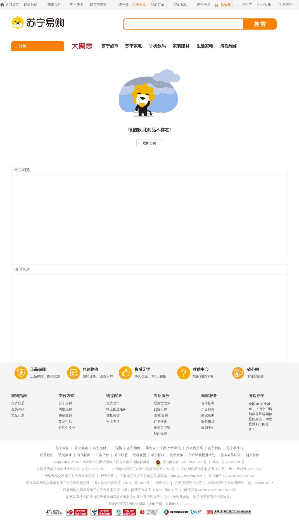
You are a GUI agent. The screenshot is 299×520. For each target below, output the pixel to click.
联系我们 (46, 455)
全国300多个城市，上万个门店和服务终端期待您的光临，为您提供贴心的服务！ (260, 416)
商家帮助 (208, 415)
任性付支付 (67, 428)
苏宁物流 (133, 448)
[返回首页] (11, 5)
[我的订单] (159, 5)
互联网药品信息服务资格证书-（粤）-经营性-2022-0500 (221, 469)
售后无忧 (142, 369)
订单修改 (160, 421)
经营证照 (107, 476)
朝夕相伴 (252, 455)
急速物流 (90, 369)
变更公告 (162, 483)
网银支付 (65, 409)
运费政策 (113, 403)
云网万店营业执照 (188, 483)
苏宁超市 (109, 46)
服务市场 (208, 421)
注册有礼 (139, 5)
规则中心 (208, 428)
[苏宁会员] (203, 5)
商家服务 (209, 396)
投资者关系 (194, 448)
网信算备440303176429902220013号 (210, 490)
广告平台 (102, 455)
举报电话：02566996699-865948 (231, 476)
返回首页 (149, 143)
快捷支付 (65, 415)
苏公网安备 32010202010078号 (181, 462)
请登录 (123, 5)
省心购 (253, 369)
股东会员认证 (230, 455)
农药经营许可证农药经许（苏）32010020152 (240, 483)
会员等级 (18, 409)
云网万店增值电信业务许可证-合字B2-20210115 (71, 469)
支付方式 (66, 396)
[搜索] (187, 24)
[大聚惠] (82, 46)
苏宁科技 (62, 448)
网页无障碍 (98, 5)
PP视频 (116, 448)
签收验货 (113, 415)
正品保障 (38, 369)
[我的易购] (182, 5)
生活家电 (204, 46)
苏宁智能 (214, 448)
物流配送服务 (116, 409)
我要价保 (160, 409)
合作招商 (208, 403)
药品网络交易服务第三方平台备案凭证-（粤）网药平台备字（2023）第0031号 (120, 490)
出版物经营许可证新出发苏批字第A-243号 (143, 469)
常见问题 (18, 415)
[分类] (37, 46)
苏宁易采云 (235, 448)
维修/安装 (161, 415)
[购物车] (226, 5)
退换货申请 (162, 428)
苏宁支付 (65, 403)
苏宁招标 (158, 455)
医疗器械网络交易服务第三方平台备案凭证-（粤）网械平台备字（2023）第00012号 (88, 483)
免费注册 (18, 403)
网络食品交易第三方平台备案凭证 (69, 476)
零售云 (151, 448)
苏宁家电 (133, 46)
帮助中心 (200, 369)
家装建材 (181, 46)
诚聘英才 (65, 455)
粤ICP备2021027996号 (229, 462)
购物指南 (19, 396)
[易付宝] (247, 5)
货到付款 (65, 421)
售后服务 (161, 396)
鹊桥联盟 (139, 455)
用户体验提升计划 (201, 455)
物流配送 (114, 396)
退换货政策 (162, 403)
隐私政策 (176, 455)
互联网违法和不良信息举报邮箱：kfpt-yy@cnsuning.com (161, 476)
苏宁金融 (81, 448)
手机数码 (157, 46)
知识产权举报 (171, 448)
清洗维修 (228, 46)
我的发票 (160, 434)
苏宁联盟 (121, 455)
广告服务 (208, 409)
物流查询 (113, 421)
